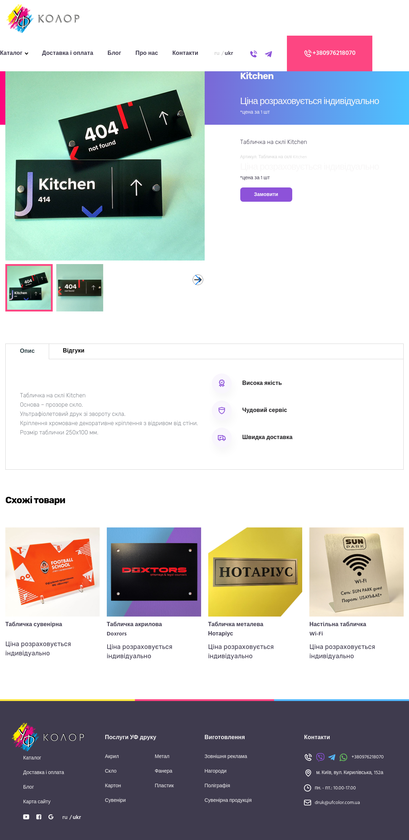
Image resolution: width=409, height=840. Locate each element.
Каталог (11, 53)
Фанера (164, 771)
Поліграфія (217, 786)
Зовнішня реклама (226, 757)
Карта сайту (37, 802)
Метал (162, 757)
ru (217, 53)
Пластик (164, 786)
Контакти (185, 53)
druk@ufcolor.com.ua (337, 802)
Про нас (147, 53)
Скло (111, 771)
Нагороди (216, 771)
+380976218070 (330, 53)
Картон (113, 786)
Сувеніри (115, 800)
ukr (229, 53)
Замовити (266, 195)
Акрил (112, 757)
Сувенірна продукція (228, 800)
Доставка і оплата (67, 53)
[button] (198, 279)
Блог (114, 53)
